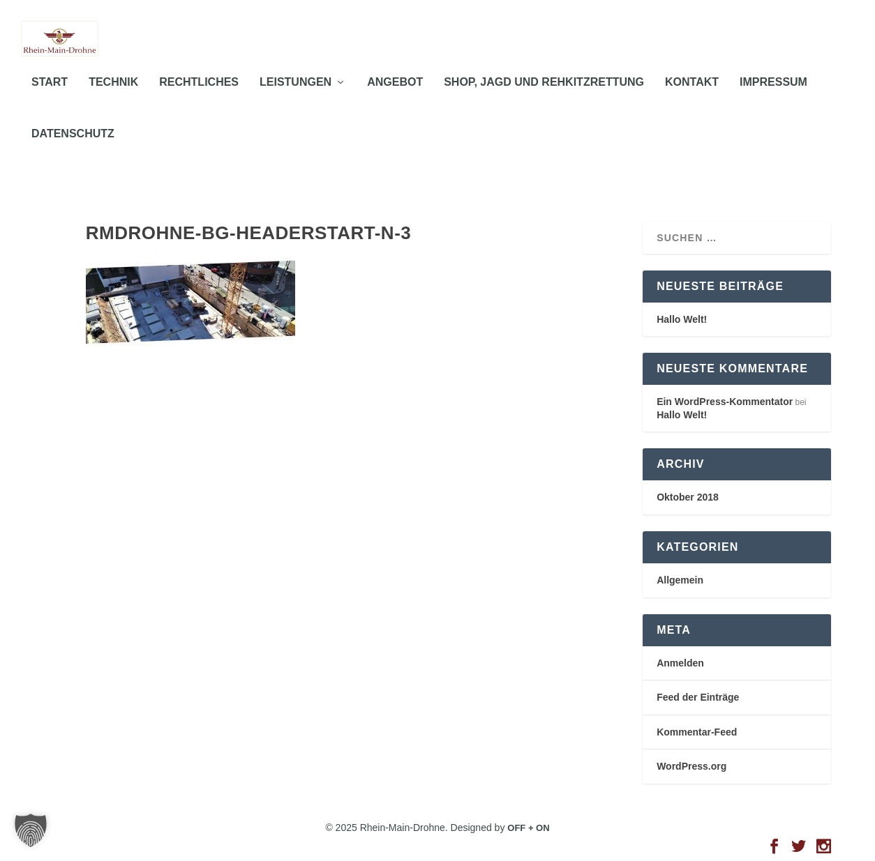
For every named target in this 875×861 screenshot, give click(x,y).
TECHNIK (113, 96)
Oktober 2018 (688, 497)
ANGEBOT (395, 96)
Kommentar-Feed (697, 732)
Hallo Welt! (682, 319)
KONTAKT (692, 96)
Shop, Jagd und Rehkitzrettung (544, 96)
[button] (30, 830)
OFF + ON (528, 828)
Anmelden (680, 663)
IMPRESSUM (773, 96)
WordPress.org (691, 766)
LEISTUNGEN (295, 96)
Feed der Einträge (698, 697)
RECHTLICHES (199, 96)
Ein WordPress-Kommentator (725, 402)
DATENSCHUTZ (72, 147)
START (49, 96)
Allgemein (680, 580)
